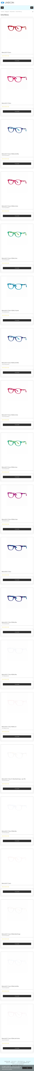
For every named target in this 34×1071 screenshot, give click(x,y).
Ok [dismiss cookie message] (27, 1067)
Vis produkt (17, 60)
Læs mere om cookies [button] (7, 1069)
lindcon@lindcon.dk (24, 1062)
